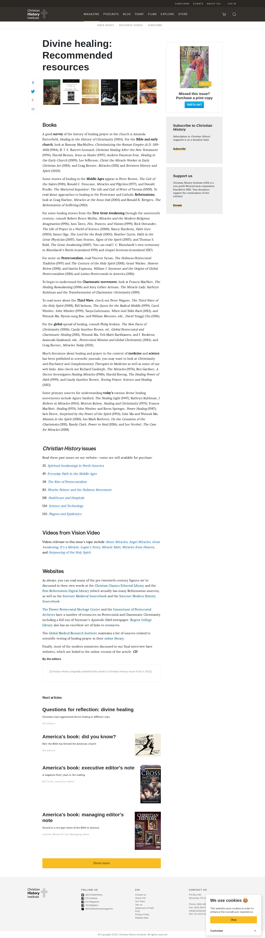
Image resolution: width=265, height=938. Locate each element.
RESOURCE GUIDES (131, 25)
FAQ (137, 911)
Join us (138, 904)
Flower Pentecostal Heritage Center (74, 609)
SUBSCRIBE (155, 25)
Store (183, 14)
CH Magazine (90, 902)
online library (114, 639)
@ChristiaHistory (92, 895)
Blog (127, 14)
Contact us (140, 894)
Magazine (91, 14)
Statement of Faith (144, 908)
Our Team (140, 901)
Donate (198, 3)
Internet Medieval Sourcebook (85, 596)
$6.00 (205, 83)
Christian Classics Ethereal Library (119, 586)
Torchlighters (89, 905)
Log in (232, 3)
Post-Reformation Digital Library (65, 591)
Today (139, 14)
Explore (167, 14)
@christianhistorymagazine (97, 909)
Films (152, 14)
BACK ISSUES (106, 25)
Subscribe (182, 3)
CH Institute (89, 898)
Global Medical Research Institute (73, 633)
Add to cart (194, 104)
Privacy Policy (142, 914)
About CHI (214, 3)
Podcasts (111, 14)
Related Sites (142, 917)
